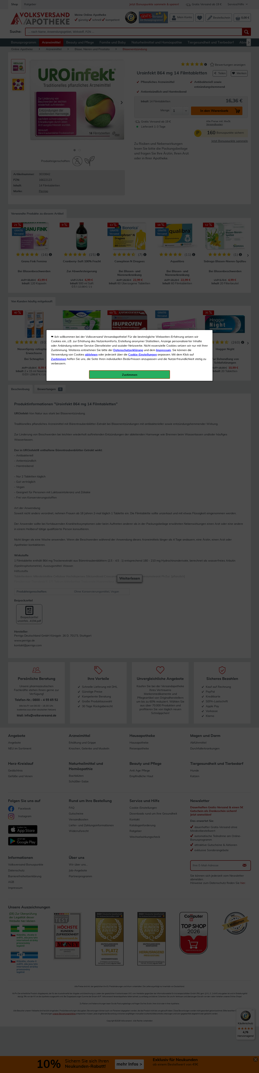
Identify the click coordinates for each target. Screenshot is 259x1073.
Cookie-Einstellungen (142, 95)
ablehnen (91, 95)
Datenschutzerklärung (128, 90)
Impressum (163, 90)
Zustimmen (58, 99)
